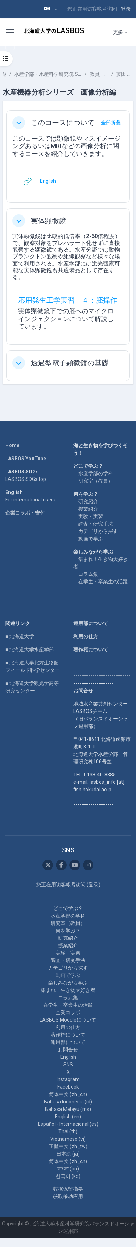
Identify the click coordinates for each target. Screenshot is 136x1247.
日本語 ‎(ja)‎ (68, 1154)
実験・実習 (90, 516)
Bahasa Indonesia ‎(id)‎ (68, 1102)
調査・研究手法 (95, 524)
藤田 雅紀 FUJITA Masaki (124, 74)
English (68, 1057)
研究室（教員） (95, 481)
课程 (4, 74)
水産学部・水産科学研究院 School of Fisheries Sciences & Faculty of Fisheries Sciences (48, 74)
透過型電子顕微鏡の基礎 (70, 363)
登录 (126, 9)
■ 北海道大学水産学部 (29, 649)
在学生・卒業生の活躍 (103, 581)
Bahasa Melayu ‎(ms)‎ (68, 1109)
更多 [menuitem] (118, 32)
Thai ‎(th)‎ (68, 1131)
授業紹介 (88, 509)
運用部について (90, 623)
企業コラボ (68, 1012)
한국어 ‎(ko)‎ (68, 1176)
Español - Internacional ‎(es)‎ (68, 1124)
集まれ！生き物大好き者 (68, 990)
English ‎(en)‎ (68, 1116)
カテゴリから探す (98, 531)
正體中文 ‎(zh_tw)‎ (68, 1146)
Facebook (68, 1087)
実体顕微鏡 (48, 221)
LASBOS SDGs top (25, 479)
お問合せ (68, 1049)
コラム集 (88, 574)
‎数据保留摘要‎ (68, 1189)
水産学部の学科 (95, 473)
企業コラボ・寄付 (25, 513)
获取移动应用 (68, 1196)
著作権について (90, 649)
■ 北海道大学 (19, 636)
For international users (30, 499)
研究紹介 (88, 501)
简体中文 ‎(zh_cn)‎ (68, 1094)
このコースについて (63, 122)
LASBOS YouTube (25, 458)
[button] (50, 8)
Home (12, 445)
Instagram (68, 1079)
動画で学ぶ (90, 538)
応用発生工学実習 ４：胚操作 (67, 300)
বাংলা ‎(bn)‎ (68, 1169)
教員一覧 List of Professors (99, 74)
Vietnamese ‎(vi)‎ (68, 1139)
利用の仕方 (85, 636)
